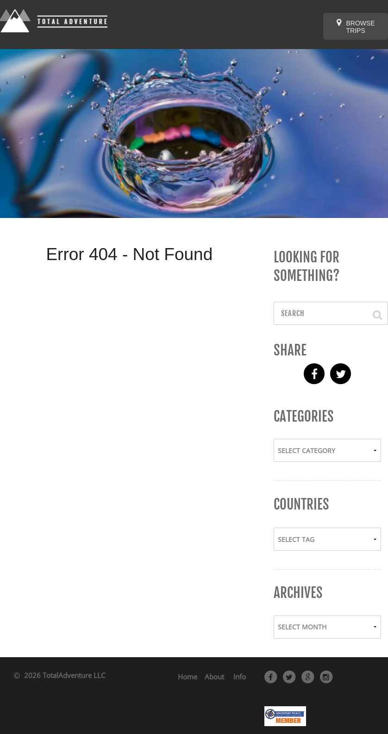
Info (239, 676)
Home (187, 676)
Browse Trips (356, 26)
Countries (301, 504)
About (214, 676)
